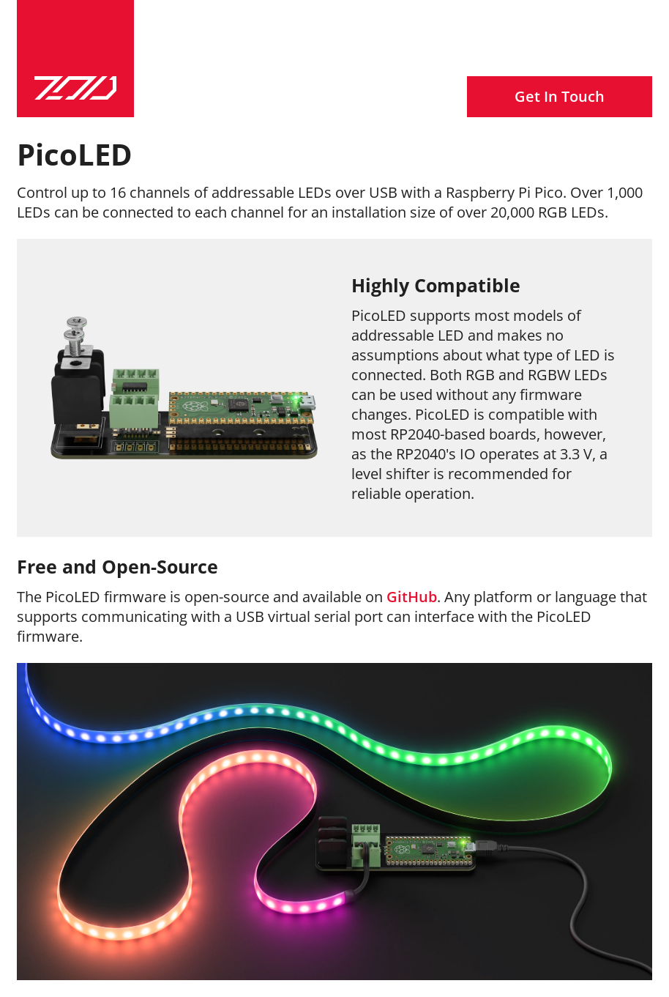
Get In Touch (560, 96)
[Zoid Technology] (75, 58)
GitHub (411, 597)
